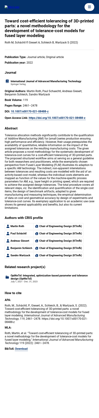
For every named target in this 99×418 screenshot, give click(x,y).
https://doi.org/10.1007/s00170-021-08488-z (57, 118)
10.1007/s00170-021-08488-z (30, 111)
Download (21, 348)
